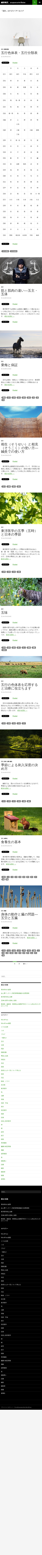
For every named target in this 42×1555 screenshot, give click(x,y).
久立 (9, 950)
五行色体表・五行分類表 (19, 53)
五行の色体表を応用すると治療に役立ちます (19, 686)
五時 (9, 571)
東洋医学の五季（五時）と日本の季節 (19, 532)
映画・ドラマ (5, 1081)
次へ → (25, 964)
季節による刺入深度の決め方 (19, 767)
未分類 (3, 1085)
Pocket (15, 62)
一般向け (4, 1038)
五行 (2, 49)
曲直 (14, 647)
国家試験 (6, 49)
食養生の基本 (11, 842)
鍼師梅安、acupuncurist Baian (13, 2)
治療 (9, 486)
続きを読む (10, 316)
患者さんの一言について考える (11, 1070)
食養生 (4, 650)
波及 (19, 397)
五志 (14, 723)
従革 (9, 647)
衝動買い (4, 1161)
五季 (4, 571)
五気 (14, 571)
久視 (24, 950)
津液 (2, 1099)
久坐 (4, 950)
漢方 (2, 1106)
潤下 (19, 647)
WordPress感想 (6, 1023)
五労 (4, 723)
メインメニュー (39, 2)
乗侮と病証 (9, 365)
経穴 (2, 1135)
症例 (2, 1117)
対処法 (3, 1059)
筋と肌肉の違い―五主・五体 (19, 292)
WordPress (4, 1019)
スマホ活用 (4, 1027)
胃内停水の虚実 (6, 989)
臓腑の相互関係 (6, 1146)
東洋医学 (4, 1088)
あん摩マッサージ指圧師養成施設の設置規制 (15, 993)
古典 (2, 1045)
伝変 (14, 397)
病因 (2, 1114)
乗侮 (4, 397)
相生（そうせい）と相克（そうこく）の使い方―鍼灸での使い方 (19, 447)
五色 (19, 723)
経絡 (2, 1139)
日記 (2, 1077)
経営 (2, 1132)
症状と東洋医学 (6, 1121)
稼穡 (29, 647)
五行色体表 (14, 251)
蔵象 (34, 647)
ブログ (3, 1034)
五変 (9, 723)
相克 (24, 397)
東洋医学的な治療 (6, 997)
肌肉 (12, 953)
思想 (2, 1067)
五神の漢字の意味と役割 (9, 1000)
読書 (2, 1164)
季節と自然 (4, 1056)
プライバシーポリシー (7, 1407)
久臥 (14, 950)
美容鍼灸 (4, 1143)
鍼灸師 (3, 1172)
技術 (5, 761)
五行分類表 (5, 251)
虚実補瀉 (4, 1153)
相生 (29, 397)
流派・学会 (4, 1103)
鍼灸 (11, 761)
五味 (4, 612)
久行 (19, 950)
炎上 (24, 647)
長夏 (19, 571)
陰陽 (2, 1175)
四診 (2, 1048)
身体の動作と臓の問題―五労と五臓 (19, 916)
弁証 (2, 1063)
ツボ (2, 1030)
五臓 (34, 950)
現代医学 (4, 1110)
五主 (4, 801)
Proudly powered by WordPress (23, 1407)
